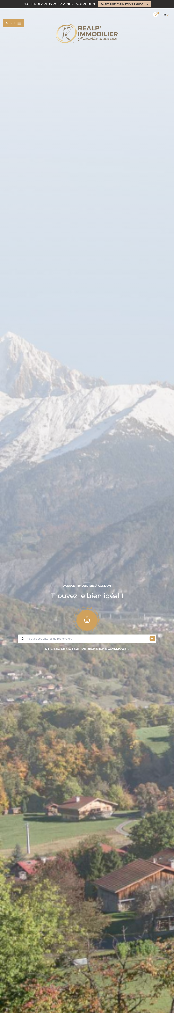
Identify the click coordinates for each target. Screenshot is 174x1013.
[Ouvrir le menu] (13, 23)
